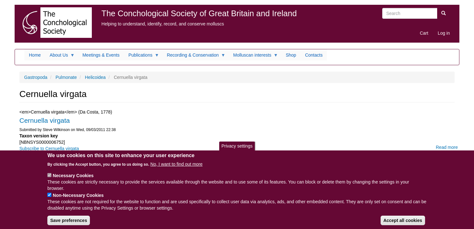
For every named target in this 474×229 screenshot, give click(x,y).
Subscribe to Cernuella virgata (49, 148)
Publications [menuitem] (141, 56)
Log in (444, 33)
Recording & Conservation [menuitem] (193, 56)
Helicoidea (95, 77)
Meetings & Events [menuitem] (100, 55)
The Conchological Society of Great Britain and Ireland (199, 13)
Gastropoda (35, 77)
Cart (424, 33)
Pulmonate (66, 77)
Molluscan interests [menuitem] (253, 56)
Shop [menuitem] (291, 55)
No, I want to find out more (176, 169)
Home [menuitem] (35, 55)
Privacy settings (237, 151)
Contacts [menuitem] (313, 55)
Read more (447, 147)
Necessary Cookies (73, 180)
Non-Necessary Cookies (78, 200)
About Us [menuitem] (60, 56)
